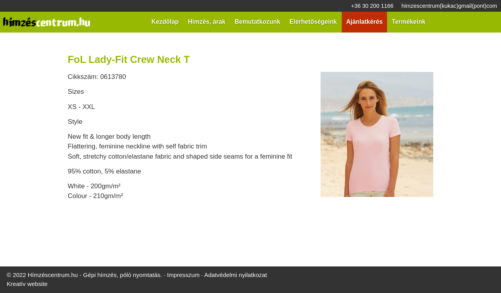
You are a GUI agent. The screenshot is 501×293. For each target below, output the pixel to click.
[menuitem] (31, 78)
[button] (34, 113)
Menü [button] (26, 65)
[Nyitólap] (80, 37)
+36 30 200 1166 (24, 6)
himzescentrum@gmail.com (82, 6)
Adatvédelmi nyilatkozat (215, 204)
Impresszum (167, 204)
